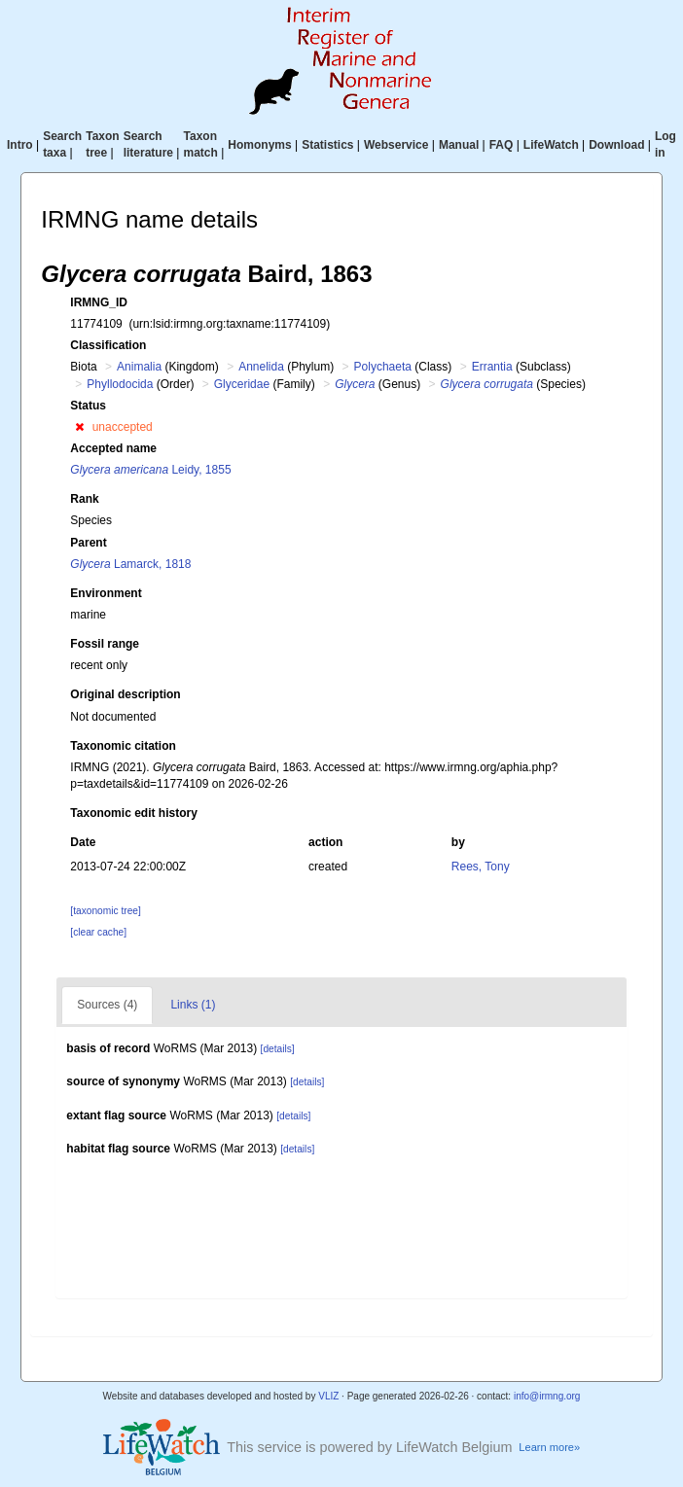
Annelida (261, 366)
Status (88, 405)
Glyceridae (242, 384)
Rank (84, 499)
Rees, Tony (480, 866)
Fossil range (104, 644)
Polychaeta (383, 366)
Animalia (139, 366)
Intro (20, 145)
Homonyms (259, 145)
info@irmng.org (547, 1396)
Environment (105, 593)
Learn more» (549, 1447)
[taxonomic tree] (105, 910)
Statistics (327, 145)
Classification (108, 345)
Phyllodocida (120, 384)
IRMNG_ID (98, 302)
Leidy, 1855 (150, 470)
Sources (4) (107, 1004)
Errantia (492, 366)
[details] (278, 1049)
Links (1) (192, 1004)
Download (616, 145)
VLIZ (328, 1396)
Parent (88, 542)
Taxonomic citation (122, 746)
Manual (459, 145)
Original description (125, 694)
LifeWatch (551, 145)
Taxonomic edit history (133, 813)
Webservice (396, 145)
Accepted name (113, 448)
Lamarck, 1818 (130, 564)
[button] (79, 427)
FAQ (501, 145)
